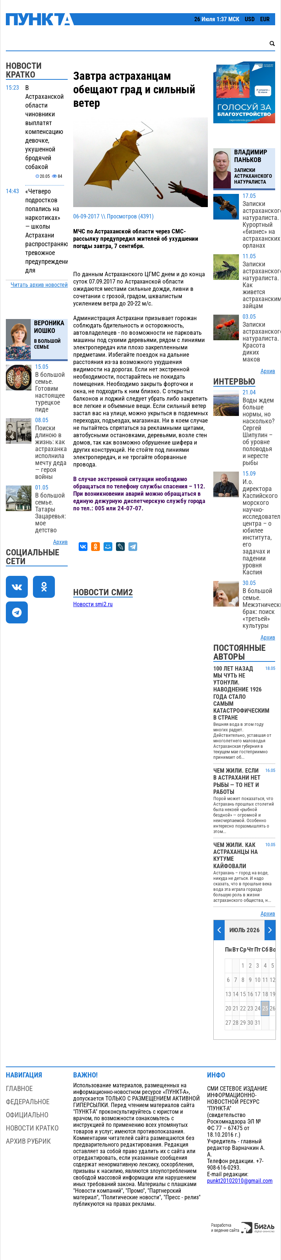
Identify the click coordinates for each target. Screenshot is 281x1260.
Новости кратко (32, 1128)
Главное (19, 1088)
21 (236, 1008)
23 (250, 1008)
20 (228, 1008)
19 (273, 994)
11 (265, 980)
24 (258, 1008)
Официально (27, 1115)
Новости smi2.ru (93, 604)
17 (258, 994)
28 (236, 1023)
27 (228, 1023)
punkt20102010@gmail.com (240, 1181)
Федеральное (27, 1102)
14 (236, 994)
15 (243, 994)
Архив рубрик (28, 1141)
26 (273, 1008)
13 (228, 994)
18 (265, 994)
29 (243, 1023)
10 (258, 980)
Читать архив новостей (39, 285)
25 (265, 1008)
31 (258, 1023)
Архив (60, 542)
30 (250, 1023)
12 (273, 980)
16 (250, 994)
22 (243, 1008)
